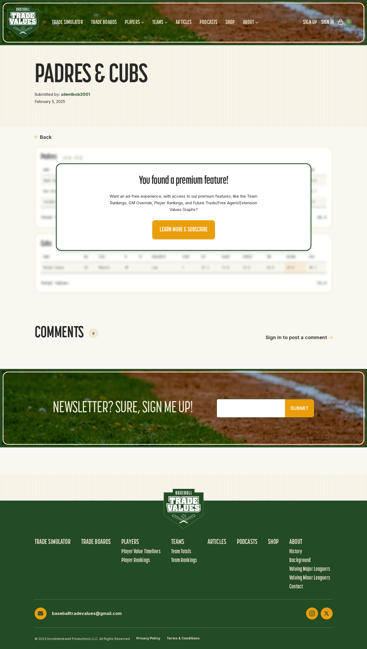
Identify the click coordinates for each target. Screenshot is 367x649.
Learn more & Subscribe (184, 230)
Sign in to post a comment (299, 337)
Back (43, 137)
